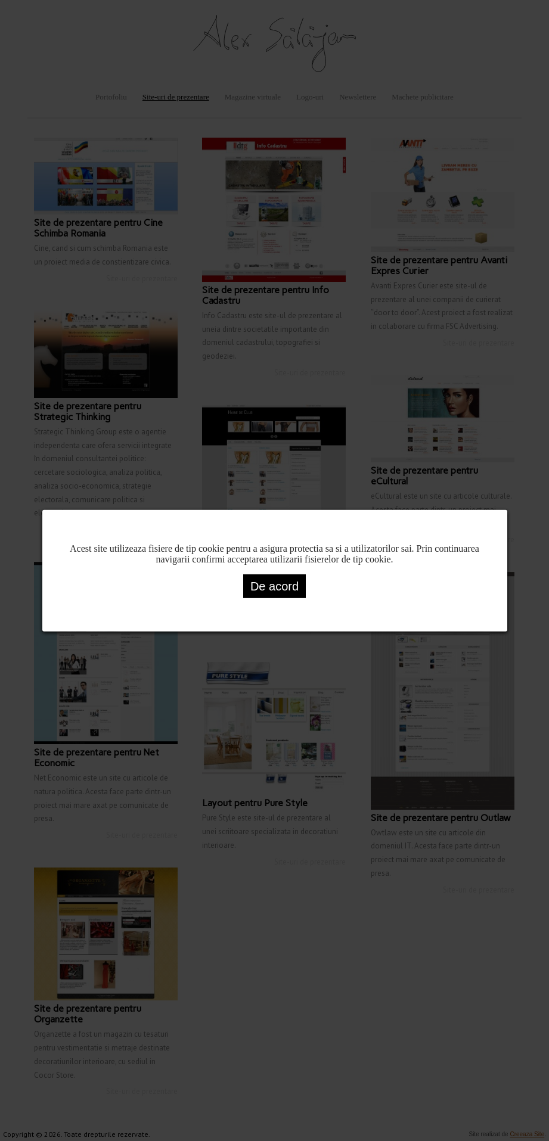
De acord (274, 585)
